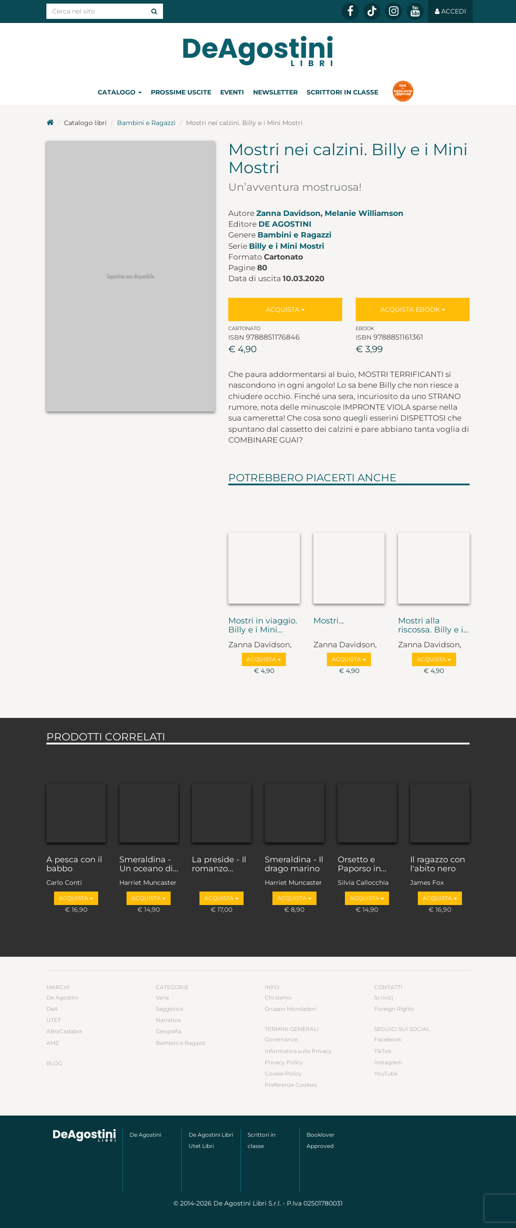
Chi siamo (278, 997)
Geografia (168, 1031)
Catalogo (120, 92)
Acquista (285, 309)
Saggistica (169, 1008)
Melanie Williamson (364, 213)
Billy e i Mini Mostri (286, 246)
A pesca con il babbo (74, 865)
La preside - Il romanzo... (219, 865)
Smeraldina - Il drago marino (294, 865)
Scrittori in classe (342, 92)
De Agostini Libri (211, 1134)
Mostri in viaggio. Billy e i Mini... (262, 626)
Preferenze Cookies (291, 1084)
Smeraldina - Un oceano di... (148, 865)
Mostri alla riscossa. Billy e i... (433, 626)
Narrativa (168, 1020)
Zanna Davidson (288, 213)
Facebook (387, 1039)
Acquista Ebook (412, 309)
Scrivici (383, 997)
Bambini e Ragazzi (146, 123)
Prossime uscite (181, 92)
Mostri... (328, 621)
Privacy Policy (284, 1062)
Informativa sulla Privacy (298, 1051)
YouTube (386, 1073)
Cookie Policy (283, 1073)
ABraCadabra (64, 1031)
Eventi (232, 92)
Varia (162, 997)
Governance (281, 1039)
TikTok (382, 1051)
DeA (52, 1008)
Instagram (388, 1062)
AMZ (52, 1043)
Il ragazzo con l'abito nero (437, 865)
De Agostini (285, 224)
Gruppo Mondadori (291, 1008)
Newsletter (275, 92)
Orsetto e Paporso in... (362, 865)
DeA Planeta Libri (258, 51)
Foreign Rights (394, 1008)
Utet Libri (201, 1146)
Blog (54, 1063)
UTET (53, 1020)
